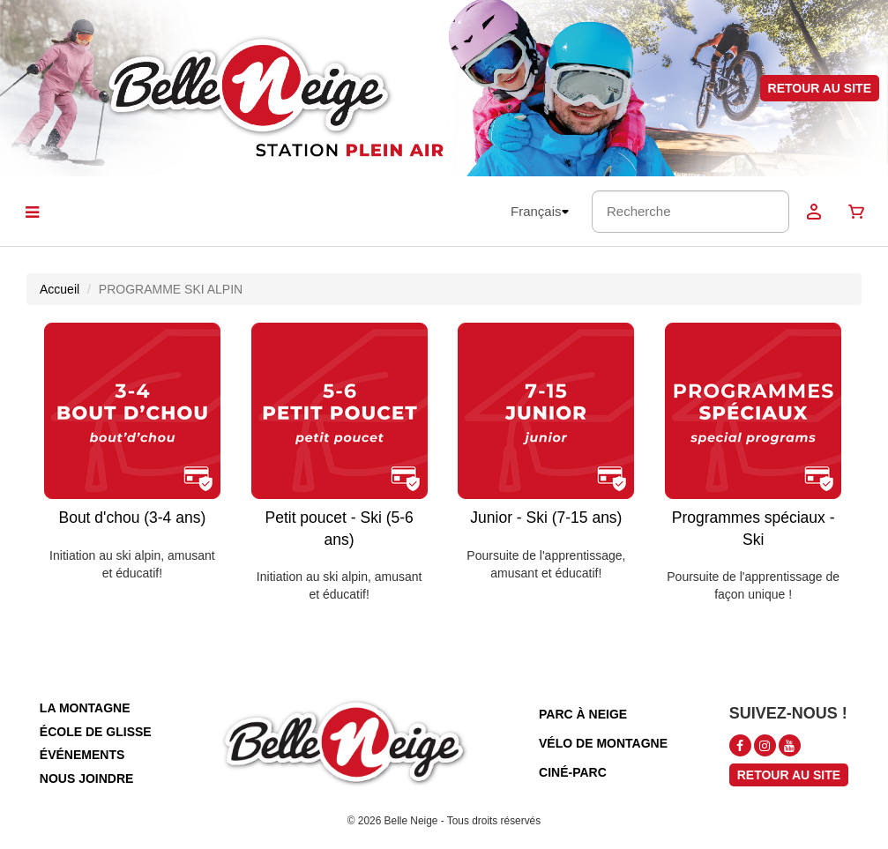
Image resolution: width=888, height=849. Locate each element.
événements (82, 755)
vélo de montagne (603, 743)
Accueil (59, 289)
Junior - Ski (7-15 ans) (546, 517)
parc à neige (583, 714)
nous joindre (87, 778)
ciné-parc (573, 772)
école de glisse (96, 732)
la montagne (85, 708)
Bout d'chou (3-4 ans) (131, 517)
